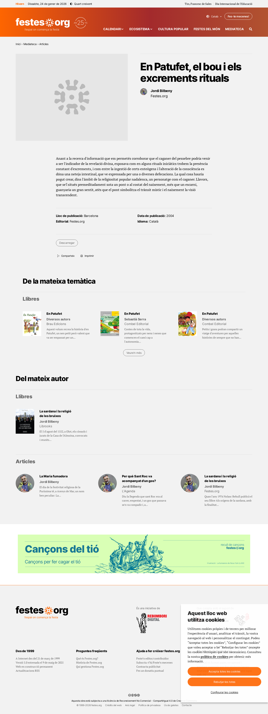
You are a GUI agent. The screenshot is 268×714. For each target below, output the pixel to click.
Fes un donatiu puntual (150, 670)
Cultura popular (173, 29)
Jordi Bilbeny (161, 91)
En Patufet (54, 314)
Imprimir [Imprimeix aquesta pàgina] (89, 255)
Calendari (112, 29)
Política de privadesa (149, 705)
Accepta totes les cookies (225, 671)
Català (214, 16)
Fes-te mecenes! (238, 16)
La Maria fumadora (54, 476)
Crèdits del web (113, 705)
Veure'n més (133, 352)
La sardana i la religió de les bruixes (55, 413)
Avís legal (130, 705)
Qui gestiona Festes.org (90, 666)
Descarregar (67, 242)
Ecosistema (139, 29)
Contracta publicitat (148, 666)
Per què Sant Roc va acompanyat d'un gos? (139, 478)
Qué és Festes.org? (87, 658)
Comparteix (68, 255)
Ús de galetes (171, 705)
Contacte (187, 705)
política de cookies (214, 656)
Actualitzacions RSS (28, 670)
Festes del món (207, 29)
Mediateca (234, 29)
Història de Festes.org (89, 662)
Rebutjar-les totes (224, 681)
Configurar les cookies (224, 692)
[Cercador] (250, 29)
